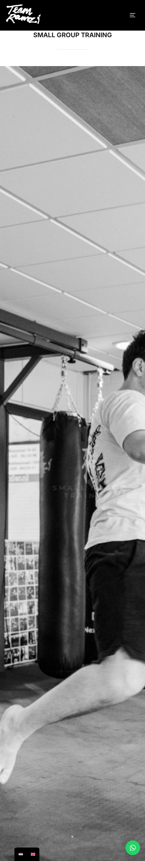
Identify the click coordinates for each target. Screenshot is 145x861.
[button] (132, 847)
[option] (21, 854)
